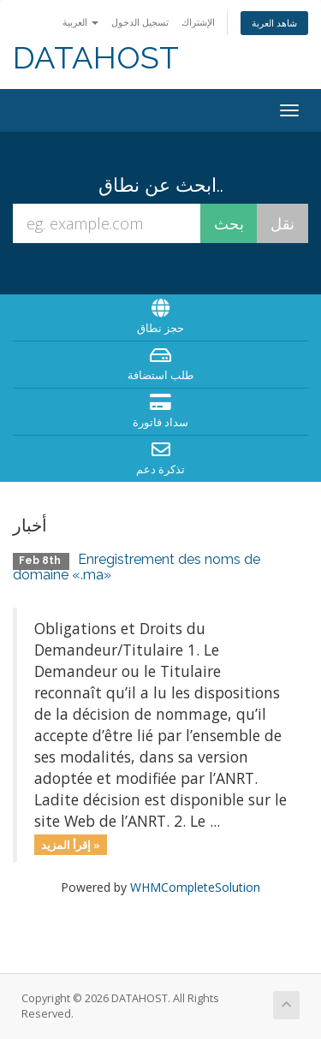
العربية (80, 21)
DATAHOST (96, 57)
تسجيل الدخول (140, 21)
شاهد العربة (274, 22)
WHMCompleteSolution (195, 887)
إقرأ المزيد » (70, 844)
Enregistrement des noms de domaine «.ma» (136, 567)
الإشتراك (198, 21)
